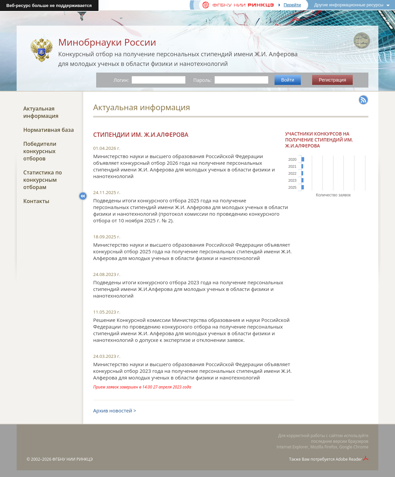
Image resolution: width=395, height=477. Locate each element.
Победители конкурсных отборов (39, 151)
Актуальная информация (41, 112)
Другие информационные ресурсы (348, 4)
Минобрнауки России (107, 42)
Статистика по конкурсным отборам (42, 180)
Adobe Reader (349, 459)
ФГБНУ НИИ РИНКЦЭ (72, 459)
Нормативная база (48, 129)
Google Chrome (353, 447)
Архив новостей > (114, 410)
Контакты (36, 201)
